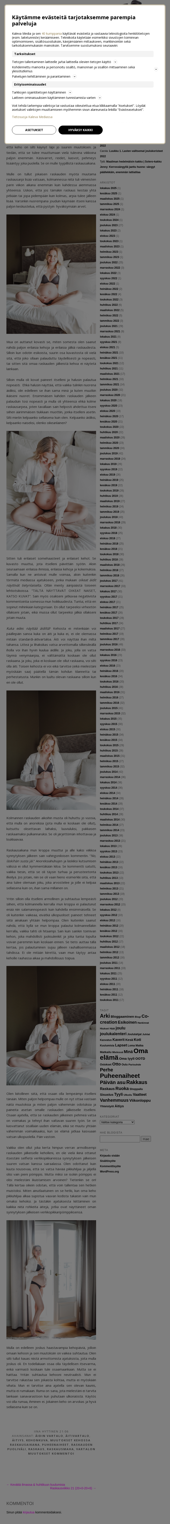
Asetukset (34, 130)
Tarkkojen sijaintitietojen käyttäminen (42, 92)
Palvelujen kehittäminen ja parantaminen (44, 76)
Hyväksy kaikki (80, 130)
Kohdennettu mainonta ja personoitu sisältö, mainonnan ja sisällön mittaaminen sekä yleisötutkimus (85, 69)
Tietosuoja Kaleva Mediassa (32, 117)
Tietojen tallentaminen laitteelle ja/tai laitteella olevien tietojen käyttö (64, 62)
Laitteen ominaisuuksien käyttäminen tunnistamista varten (57, 98)
